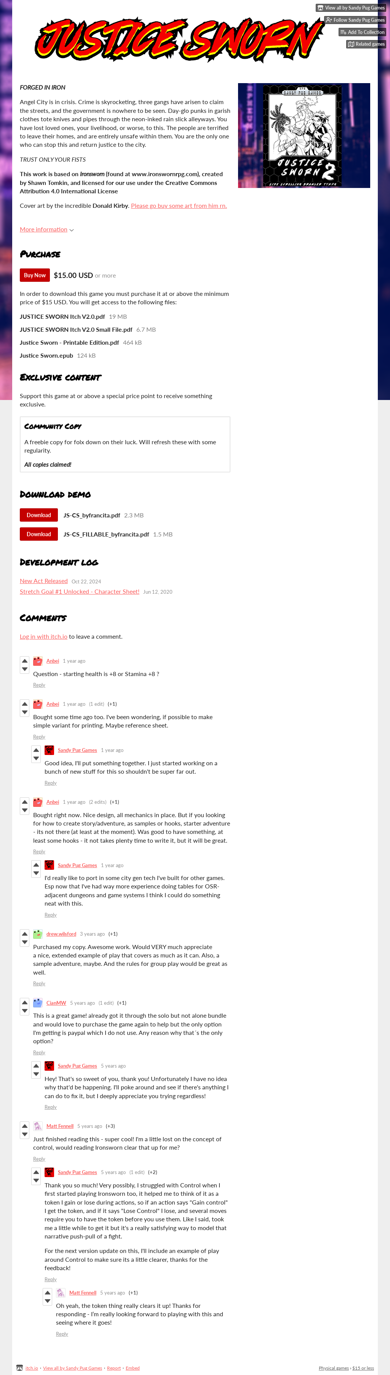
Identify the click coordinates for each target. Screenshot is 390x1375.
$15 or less (363, 1368)
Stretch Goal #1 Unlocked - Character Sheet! (79, 591)
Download (39, 515)
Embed (133, 1368)
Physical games (334, 1368)
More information (47, 229)
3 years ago (92, 934)
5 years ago (82, 1003)
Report (114, 1368)
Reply (39, 685)
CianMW (56, 1003)
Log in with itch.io (43, 636)
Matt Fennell (60, 1126)
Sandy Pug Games (77, 750)
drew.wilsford (61, 934)
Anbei (52, 661)
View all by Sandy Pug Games (72, 1368)
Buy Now (35, 275)
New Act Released (44, 580)
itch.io (32, 1368)
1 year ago (74, 661)
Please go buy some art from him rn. (179, 205)
